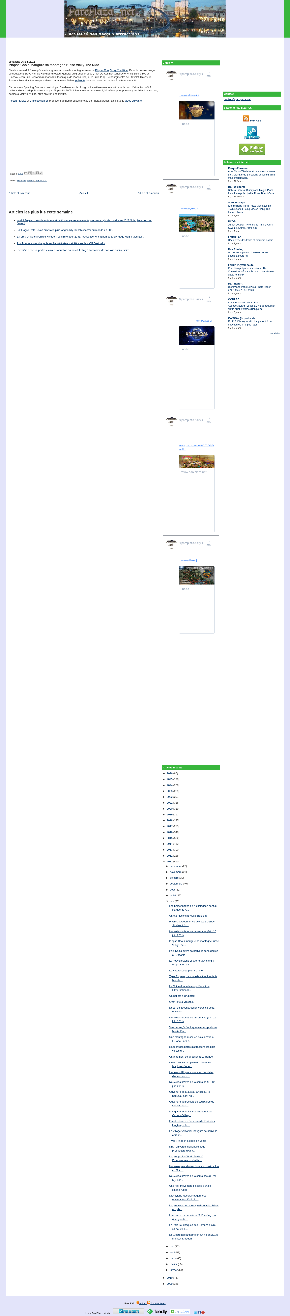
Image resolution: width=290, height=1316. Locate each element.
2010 (170, 1277)
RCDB (232, 221)
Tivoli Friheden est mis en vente (187, 1140)
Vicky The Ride (119, 70)
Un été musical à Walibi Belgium (188, 915)
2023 (170, 791)
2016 (170, 832)
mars (173, 1258)
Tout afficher (274, 333)
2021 (170, 802)
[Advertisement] (145, 47)
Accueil (83, 193)
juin (172, 901)
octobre (174, 877)
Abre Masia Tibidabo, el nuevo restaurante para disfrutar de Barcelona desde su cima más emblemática (251, 174)
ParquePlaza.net (238, 168)
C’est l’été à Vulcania (181, 1001)
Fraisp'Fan (234, 236)
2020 (170, 808)
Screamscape (236, 202)
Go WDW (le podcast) (241, 318)
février (174, 1264)
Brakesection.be (39, 100)
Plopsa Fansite (17, 100)
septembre (176, 883)
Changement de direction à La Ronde (191, 1056)
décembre (176, 866)
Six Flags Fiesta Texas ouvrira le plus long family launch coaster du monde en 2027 (65, 230)
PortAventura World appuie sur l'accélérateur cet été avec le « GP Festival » (61, 243)
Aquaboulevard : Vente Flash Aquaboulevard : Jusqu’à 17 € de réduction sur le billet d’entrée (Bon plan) (252, 305)
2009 (170, 1283)
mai (172, 1246)
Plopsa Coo (102, 70)
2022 (170, 796)
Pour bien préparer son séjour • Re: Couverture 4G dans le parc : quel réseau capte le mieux (251, 271)
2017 (170, 826)
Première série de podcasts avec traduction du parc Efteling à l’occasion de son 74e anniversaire (73, 250)
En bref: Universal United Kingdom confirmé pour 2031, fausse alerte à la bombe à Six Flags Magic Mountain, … (82, 236)
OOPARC (233, 299)
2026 (170, 773)
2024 (170, 785)
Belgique (21, 180)
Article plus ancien (148, 193)
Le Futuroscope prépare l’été (186, 970)
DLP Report (235, 283)
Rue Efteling (235, 249)
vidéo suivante (133, 100)
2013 (170, 849)
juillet (173, 895)
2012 (170, 855)
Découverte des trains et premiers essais (250, 240)
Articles (141, 1303)
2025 (170, 779)
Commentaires (156, 1303)
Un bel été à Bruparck (182, 995)
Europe (30, 180)
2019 (170, 814)
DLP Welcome (236, 186)
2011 (170, 861)
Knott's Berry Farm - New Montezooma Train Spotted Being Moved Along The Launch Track (249, 209)
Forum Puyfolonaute (241, 264)
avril (172, 1252)
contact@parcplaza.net (237, 99)
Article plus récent (19, 193)
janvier (174, 1269)
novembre (176, 871)
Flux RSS (252, 120)
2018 (170, 820)
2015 (170, 838)
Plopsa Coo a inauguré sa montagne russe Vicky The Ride (54, 65)
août (173, 889)
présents (80, 80)
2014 (170, 843)
